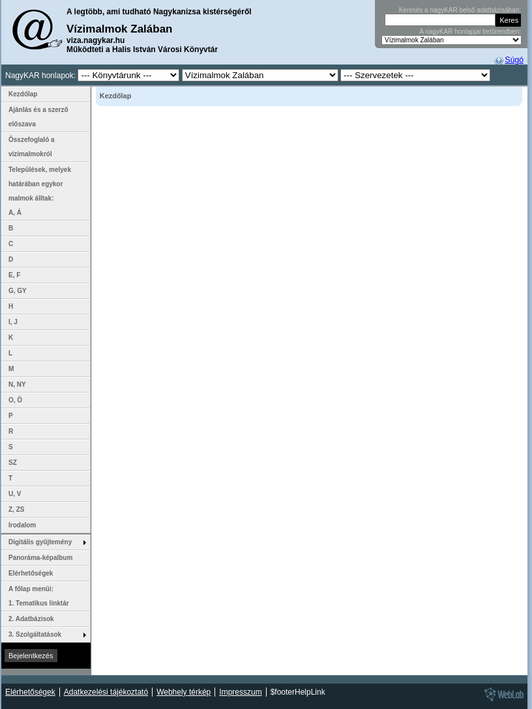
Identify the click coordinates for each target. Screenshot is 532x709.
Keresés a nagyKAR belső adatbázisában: (460, 10)
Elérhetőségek (30, 573)
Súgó (514, 59)
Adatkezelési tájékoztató (106, 692)
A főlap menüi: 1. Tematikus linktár (38, 596)
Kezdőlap (22, 94)
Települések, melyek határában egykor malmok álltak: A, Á (44, 191)
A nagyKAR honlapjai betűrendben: (470, 31)
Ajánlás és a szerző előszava (38, 117)
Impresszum (240, 692)
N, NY (17, 384)
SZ (12, 462)
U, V (14, 493)
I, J (13, 322)
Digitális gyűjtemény (40, 542)
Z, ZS (16, 509)
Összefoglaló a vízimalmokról (31, 147)
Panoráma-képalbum (40, 557)
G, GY (17, 290)
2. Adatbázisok (31, 618)
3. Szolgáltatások (34, 634)
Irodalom (22, 525)
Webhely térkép (183, 692)
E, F (14, 275)
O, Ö (15, 400)
